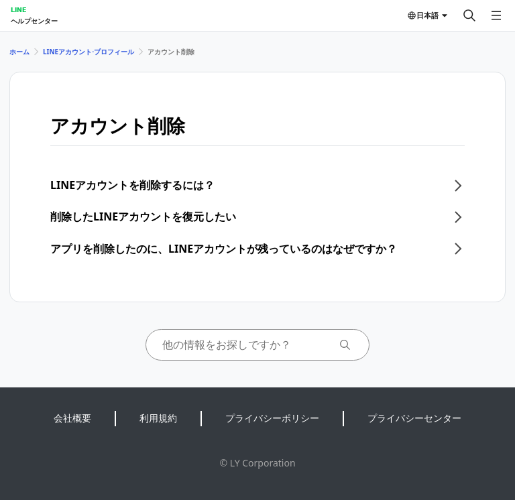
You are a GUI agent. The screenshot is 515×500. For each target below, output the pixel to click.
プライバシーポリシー (272, 418)
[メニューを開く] (496, 15)
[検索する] (469, 15)
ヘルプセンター (34, 20)
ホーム (19, 51)
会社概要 (72, 418)
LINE (18, 9)
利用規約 (158, 418)
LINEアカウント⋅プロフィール (88, 51)
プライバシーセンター (414, 418)
